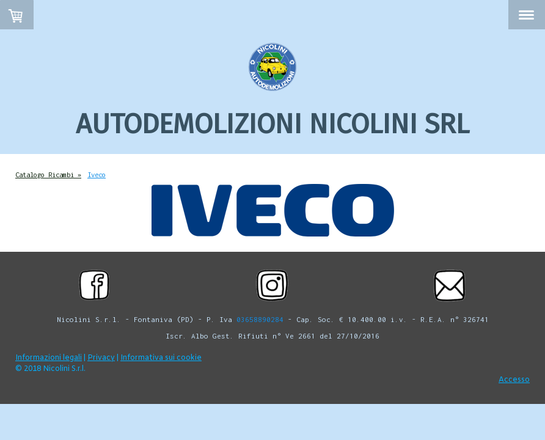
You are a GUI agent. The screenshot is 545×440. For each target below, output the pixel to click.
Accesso (514, 380)
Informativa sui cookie (161, 358)
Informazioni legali (48, 358)
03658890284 (259, 319)
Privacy (101, 358)
